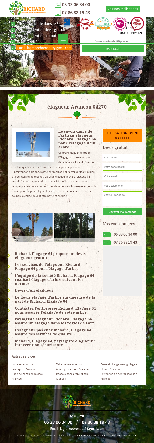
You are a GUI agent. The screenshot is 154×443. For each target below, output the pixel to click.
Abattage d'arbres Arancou (72, 369)
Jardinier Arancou (22, 364)
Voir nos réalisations (123, 8)
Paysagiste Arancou (23, 369)
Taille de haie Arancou (69, 364)
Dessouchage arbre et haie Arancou (72, 376)
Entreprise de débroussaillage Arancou (119, 376)
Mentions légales (89, 435)
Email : (44, 48)
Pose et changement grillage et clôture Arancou (120, 366)
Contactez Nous (123, 435)
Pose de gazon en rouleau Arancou (27, 376)
